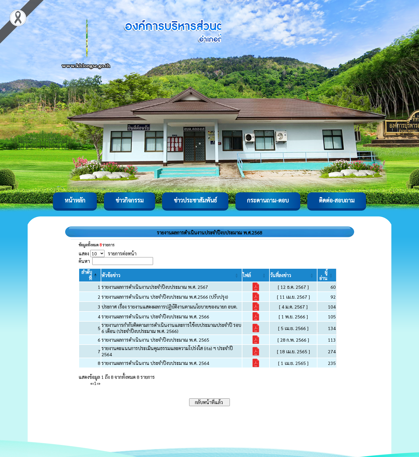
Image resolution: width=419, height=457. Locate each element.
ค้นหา (84, 261)
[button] (111, 275)
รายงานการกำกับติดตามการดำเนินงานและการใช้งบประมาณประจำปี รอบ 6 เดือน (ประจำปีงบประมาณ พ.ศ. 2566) (171, 328)
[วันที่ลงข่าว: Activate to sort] (293, 275)
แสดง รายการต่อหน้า (107, 253)
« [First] (91, 383)
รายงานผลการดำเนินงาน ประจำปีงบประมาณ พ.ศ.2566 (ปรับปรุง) (165, 297)
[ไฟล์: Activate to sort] (255, 275)
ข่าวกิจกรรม (129, 200)
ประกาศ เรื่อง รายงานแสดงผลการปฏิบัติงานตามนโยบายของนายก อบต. (169, 307)
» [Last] (99, 383)
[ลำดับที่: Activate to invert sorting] (90, 275)
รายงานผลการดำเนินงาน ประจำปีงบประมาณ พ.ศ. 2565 (155, 340)
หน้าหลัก (75, 200)
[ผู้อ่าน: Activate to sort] (326, 275)
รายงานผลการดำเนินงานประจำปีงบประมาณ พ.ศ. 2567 (155, 287)
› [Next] (97, 383)
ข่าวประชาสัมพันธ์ (195, 200)
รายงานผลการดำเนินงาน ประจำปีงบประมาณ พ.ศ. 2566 (155, 316)
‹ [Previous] (93, 383)
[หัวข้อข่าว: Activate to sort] (171, 275)
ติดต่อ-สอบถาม (336, 200)
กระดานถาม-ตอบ (268, 200)
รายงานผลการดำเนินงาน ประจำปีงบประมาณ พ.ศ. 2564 (155, 363)
